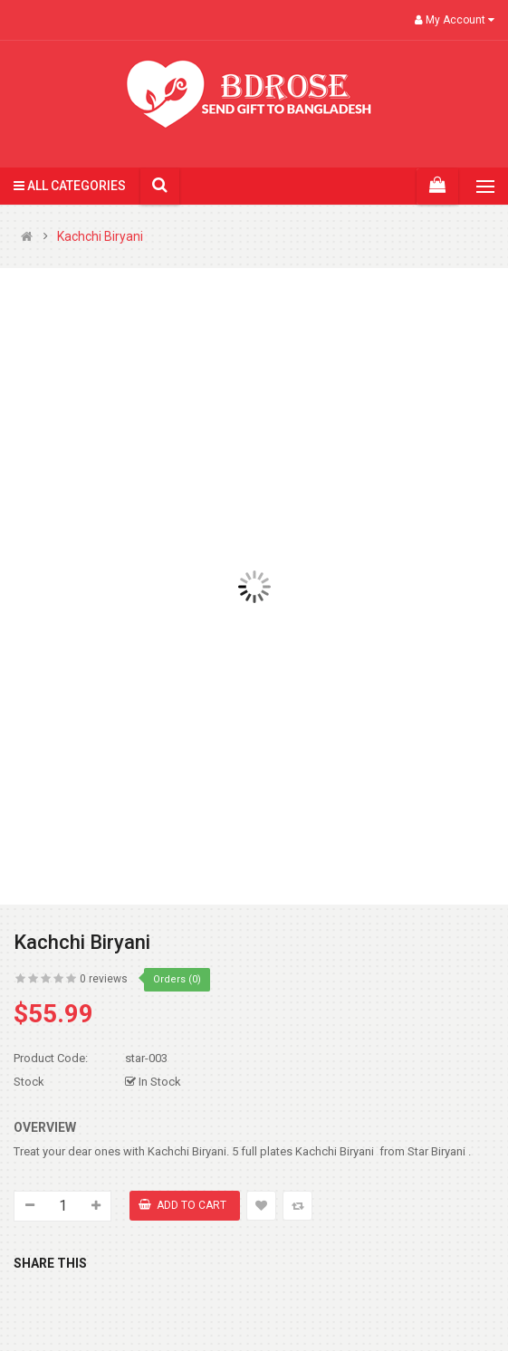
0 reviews (104, 979)
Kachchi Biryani (100, 237)
